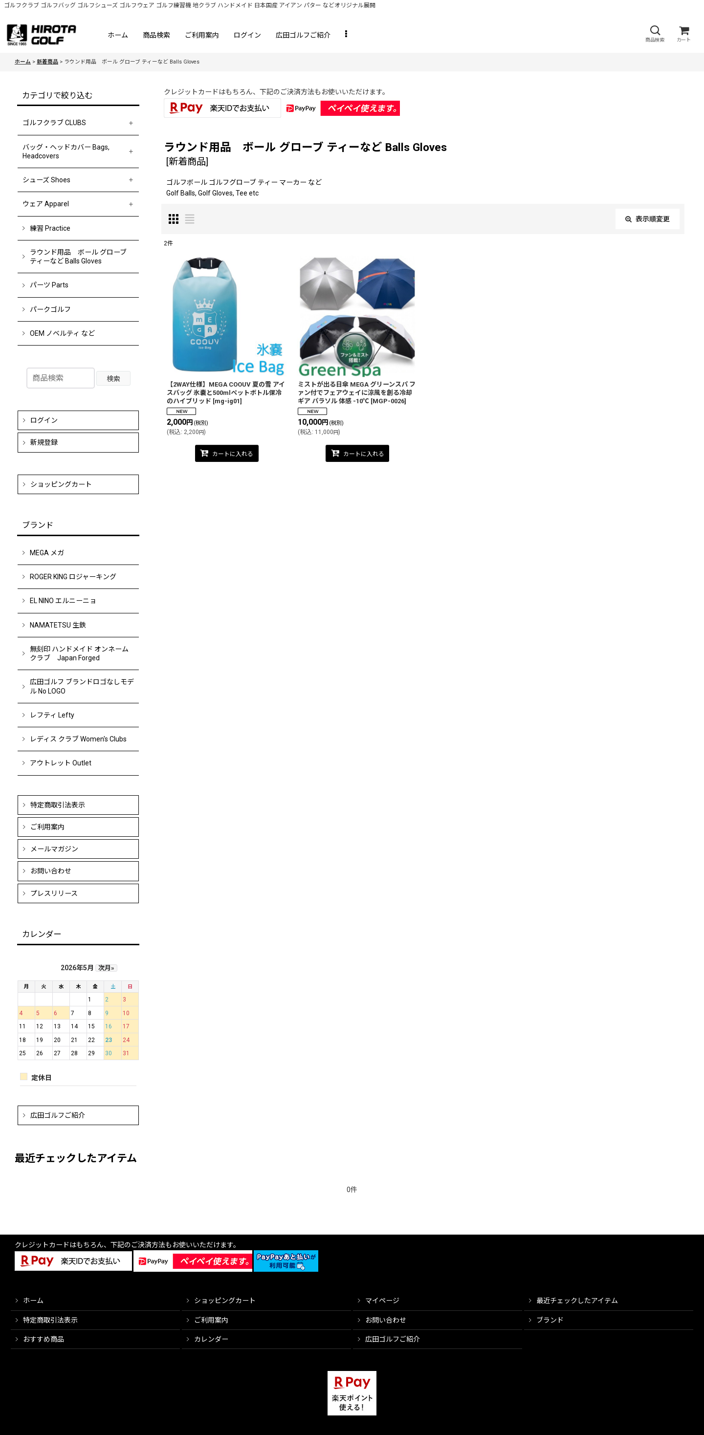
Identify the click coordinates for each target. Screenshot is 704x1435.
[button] (654, 33)
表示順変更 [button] (647, 219)
